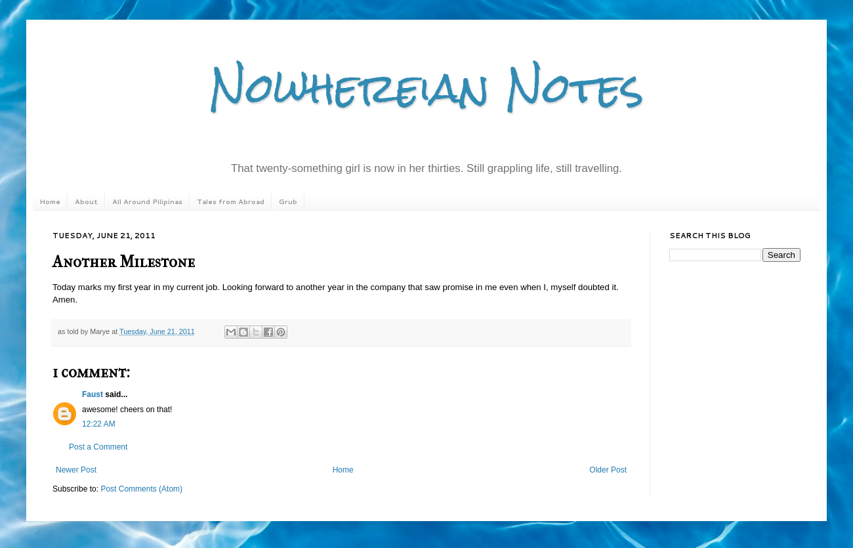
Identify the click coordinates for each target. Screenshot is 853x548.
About (86, 201)
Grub (288, 201)
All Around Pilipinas (147, 201)
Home (49, 201)
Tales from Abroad (230, 201)
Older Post (608, 469)
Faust (92, 394)
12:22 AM (98, 424)
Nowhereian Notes (426, 87)
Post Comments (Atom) (141, 489)
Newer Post (76, 469)
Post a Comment (98, 447)
